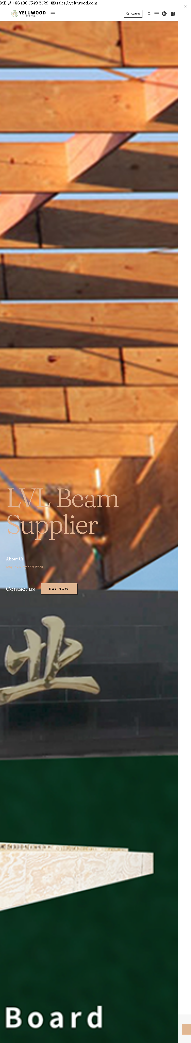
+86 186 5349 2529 (30, 3)
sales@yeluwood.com (76, 3)
